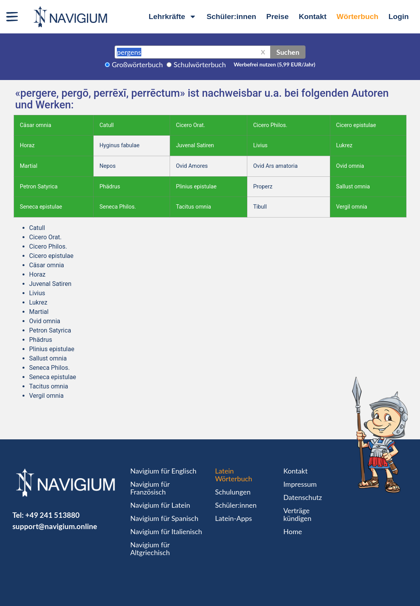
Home (292, 531)
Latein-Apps (233, 518)
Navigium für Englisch (163, 471)
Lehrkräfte (172, 16)
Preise (277, 16)
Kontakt (312, 16)
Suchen (287, 52)
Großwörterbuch (137, 64)
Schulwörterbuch (200, 64)
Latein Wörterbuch (233, 475)
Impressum (300, 484)
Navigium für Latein (160, 505)
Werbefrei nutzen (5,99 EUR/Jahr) (274, 64)
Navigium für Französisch (150, 488)
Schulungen (232, 492)
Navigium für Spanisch (164, 518)
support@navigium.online (54, 526)
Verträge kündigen (297, 514)
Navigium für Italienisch (166, 531)
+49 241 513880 (52, 514)
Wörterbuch (357, 16)
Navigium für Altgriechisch (150, 548)
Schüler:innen (231, 16)
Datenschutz (302, 497)
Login (399, 16)
